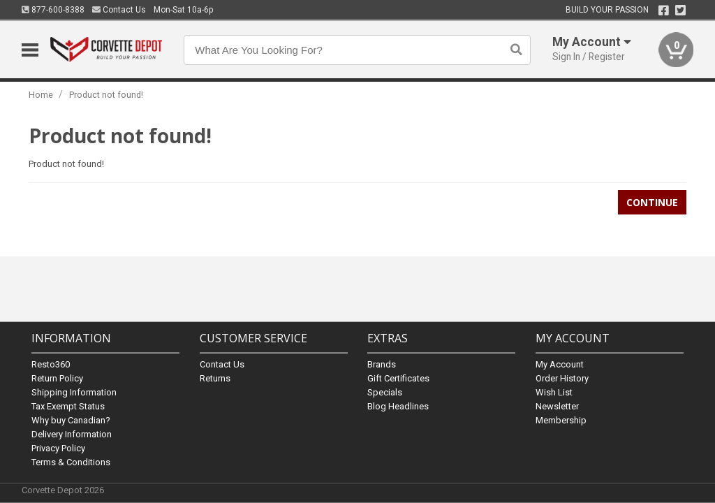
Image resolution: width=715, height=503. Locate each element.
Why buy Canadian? (70, 419)
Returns (215, 377)
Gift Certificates (398, 377)
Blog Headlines (398, 405)
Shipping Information (74, 391)
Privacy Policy (58, 447)
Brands (381, 363)
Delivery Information (71, 433)
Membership (561, 419)
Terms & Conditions (70, 461)
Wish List (554, 391)
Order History (562, 377)
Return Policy (57, 377)
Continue (652, 202)
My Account (560, 363)
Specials (384, 391)
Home (41, 94)
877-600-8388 (53, 10)
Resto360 (50, 363)
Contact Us (119, 10)
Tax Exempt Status (68, 405)
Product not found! (106, 94)
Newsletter (557, 405)
